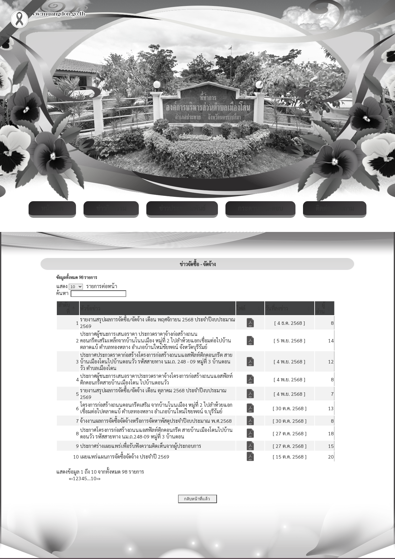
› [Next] (97, 478)
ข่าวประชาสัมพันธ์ (182, 208)
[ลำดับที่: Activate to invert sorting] (68, 308)
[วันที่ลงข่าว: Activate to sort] (289, 308)
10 (93, 478)
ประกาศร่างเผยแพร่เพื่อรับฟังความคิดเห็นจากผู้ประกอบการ (140, 446)
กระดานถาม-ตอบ (260, 208)
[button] (90, 308)
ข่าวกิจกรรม (111, 208)
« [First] (70, 478)
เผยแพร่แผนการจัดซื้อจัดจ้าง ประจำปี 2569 (124, 456)
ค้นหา (62, 293)
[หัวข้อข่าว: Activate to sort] (157, 308)
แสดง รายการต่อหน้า (86, 286)
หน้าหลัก (52, 208)
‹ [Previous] (72, 478)
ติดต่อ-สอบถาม (335, 208)
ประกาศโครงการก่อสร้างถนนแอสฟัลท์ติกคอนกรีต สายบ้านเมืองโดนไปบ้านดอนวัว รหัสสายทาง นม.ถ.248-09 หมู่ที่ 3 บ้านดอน (156, 433)
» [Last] (99, 478)
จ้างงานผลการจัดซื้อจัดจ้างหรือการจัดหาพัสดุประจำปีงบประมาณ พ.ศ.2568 (156, 420)
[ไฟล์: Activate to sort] (250, 308)
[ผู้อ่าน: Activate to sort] (324, 308)
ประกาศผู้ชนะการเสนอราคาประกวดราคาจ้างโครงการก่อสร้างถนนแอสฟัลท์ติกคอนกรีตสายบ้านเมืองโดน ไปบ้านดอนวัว (156, 379)
